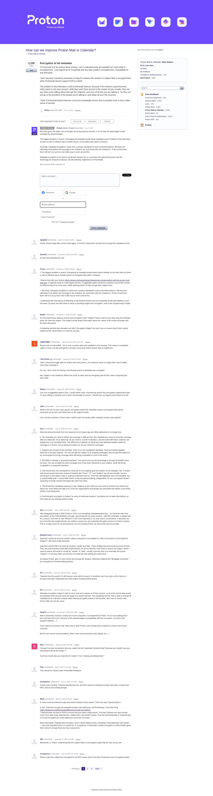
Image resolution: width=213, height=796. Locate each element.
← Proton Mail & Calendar (35, 54)
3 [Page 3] (91, 769)
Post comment (98, 228)
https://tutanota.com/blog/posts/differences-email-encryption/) (65, 710)
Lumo (147, 104)
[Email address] (63, 205)
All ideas (143, 69)
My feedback (145, 72)
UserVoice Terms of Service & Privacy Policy (106, 789)
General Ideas (150, 101)
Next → (98, 769)
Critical (109, 121)
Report (78, 240)
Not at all (79, 121)
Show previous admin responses (52, 164)
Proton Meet (150, 113)
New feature (167, 62)
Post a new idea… (147, 65)
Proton (148, 125)
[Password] (63, 212)
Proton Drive (150, 107)
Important (93, 121)
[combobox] (161, 88)
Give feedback (152, 94)
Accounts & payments (153, 98)
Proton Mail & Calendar (150, 62)
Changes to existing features (151, 75)
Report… (78, 110)
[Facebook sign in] (51, 192)
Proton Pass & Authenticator (156, 116)
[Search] (182, 88)
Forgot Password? (48, 217)
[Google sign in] (75, 192)
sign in (160, 50)
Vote (31, 70)
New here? (63, 222)
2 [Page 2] (87, 769)
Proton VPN (150, 119)
